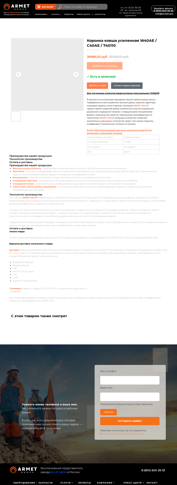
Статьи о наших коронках (127, 85)
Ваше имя (106, 387)
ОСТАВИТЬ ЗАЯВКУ (130, 421)
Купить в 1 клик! (97, 85)
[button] (163, 8)
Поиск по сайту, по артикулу (80, 6)
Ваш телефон (108, 371)
